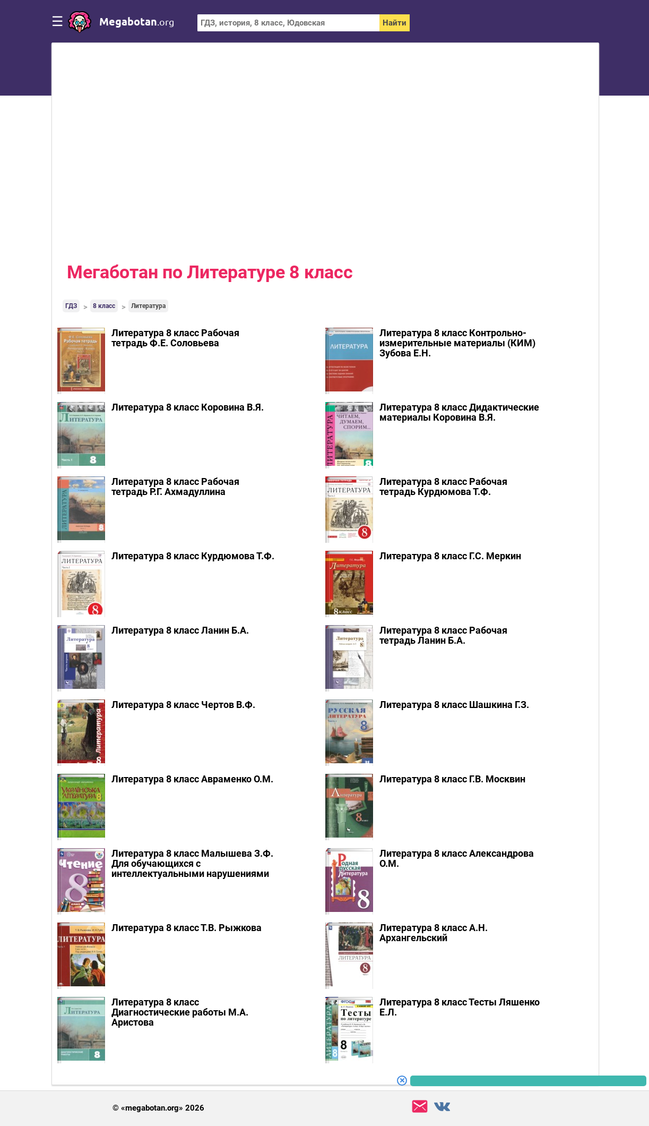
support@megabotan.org (420, 1106)
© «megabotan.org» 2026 (158, 1108)
